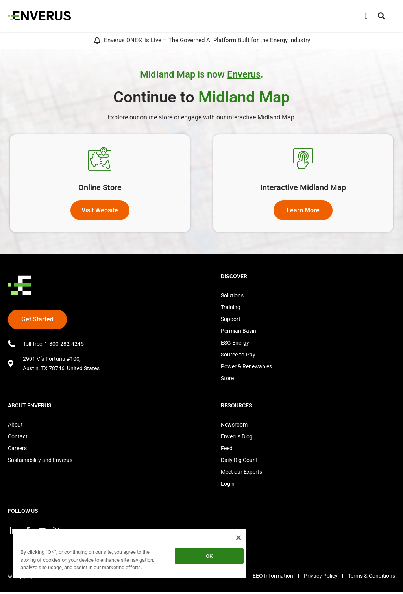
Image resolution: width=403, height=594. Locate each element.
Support (230, 321)
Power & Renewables (246, 368)
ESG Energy (235, 345)
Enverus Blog (237, 438)
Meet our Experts (241, 474)
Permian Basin (238, 333)
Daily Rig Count (239, 462)
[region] (129, 554)
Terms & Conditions (371, 578)
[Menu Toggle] (366, 16)
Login (228, 486)
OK (209, 556)
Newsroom (234, 426)
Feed (227, 450)
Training (230, 309)
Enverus (244, 74)
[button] (381, 16)
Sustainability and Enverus (40, 462)
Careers (17, 450)
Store (227, 380)
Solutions (232, 297)
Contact (18, 438)
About (15, 426)
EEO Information (269, 578)
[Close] (238, 537)
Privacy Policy (319, 578)
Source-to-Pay (238, 356)
